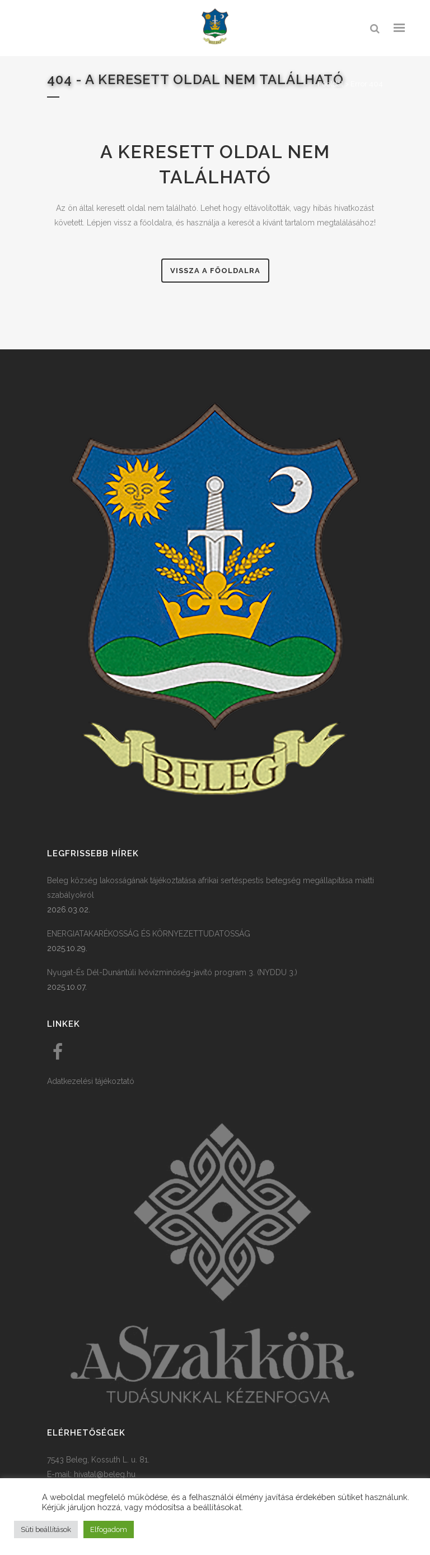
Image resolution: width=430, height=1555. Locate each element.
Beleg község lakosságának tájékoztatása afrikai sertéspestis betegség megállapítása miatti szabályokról (210, 887)
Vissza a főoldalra (215, 270)
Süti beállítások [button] (46, 1529)
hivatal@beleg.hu (104, 1474)
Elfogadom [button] (108, 1529)
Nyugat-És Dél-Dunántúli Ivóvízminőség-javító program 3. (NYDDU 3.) (172, 972)
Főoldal (330, 84)
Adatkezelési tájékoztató (90, 1081)
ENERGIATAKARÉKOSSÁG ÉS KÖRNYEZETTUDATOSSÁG (148, 933)
